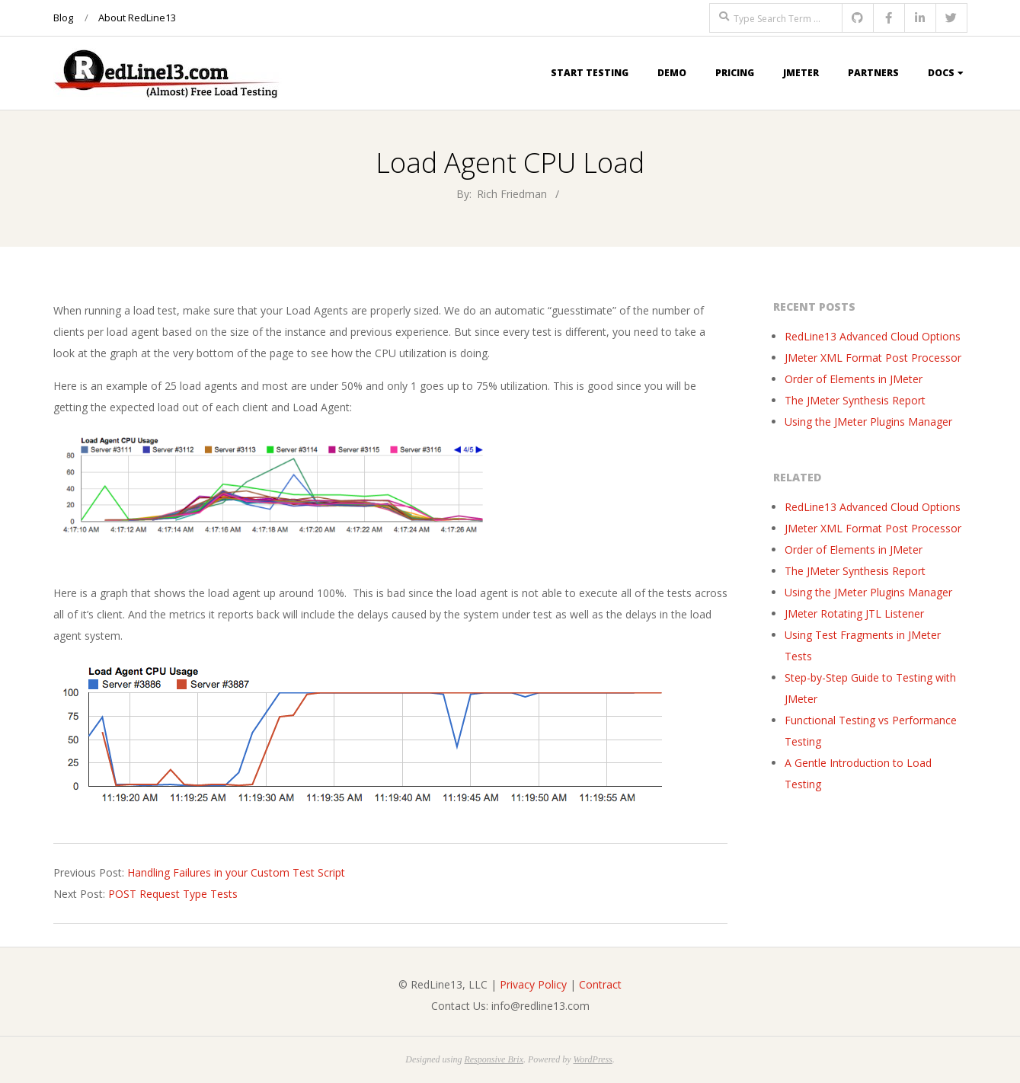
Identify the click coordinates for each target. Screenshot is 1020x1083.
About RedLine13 (137, 17)
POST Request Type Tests (173, 894)
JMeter (801, 72)
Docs (941, 72)
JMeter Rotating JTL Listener (854, 613)
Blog (63, 17)
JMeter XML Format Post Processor (873, 357)
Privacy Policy (533, 984)
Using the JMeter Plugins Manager (868, 421)
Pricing (734, 72)
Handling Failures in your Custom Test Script (236, 872)
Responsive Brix (493, 1059)
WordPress (592, 1059)
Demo (671, 72)
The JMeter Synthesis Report (855, 400)
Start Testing (589, 72)
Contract (600, 984)
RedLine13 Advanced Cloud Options (873, 336)
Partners (873, 72)
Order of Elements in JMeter (853, 379)
